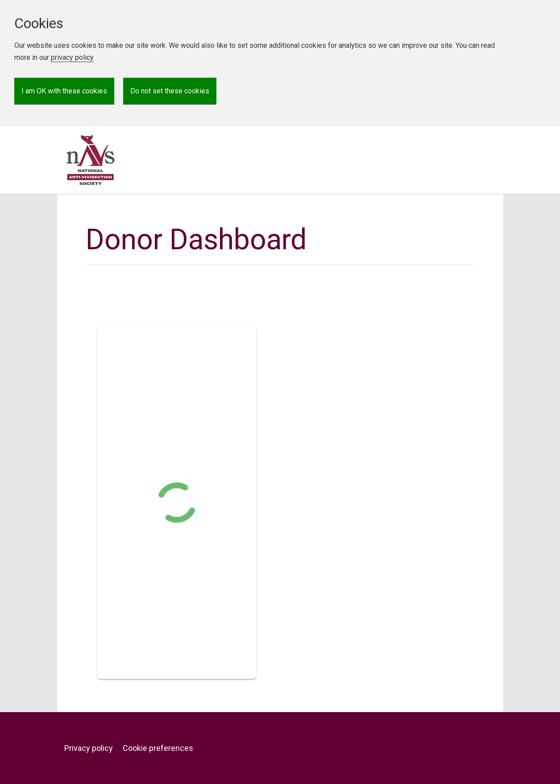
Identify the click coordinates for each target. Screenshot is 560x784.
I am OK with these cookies (64, 91)
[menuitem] (92, 748)
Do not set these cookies (169, 91)
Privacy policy (88, 748)
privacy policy (72, 57)
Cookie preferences (158, 748)
